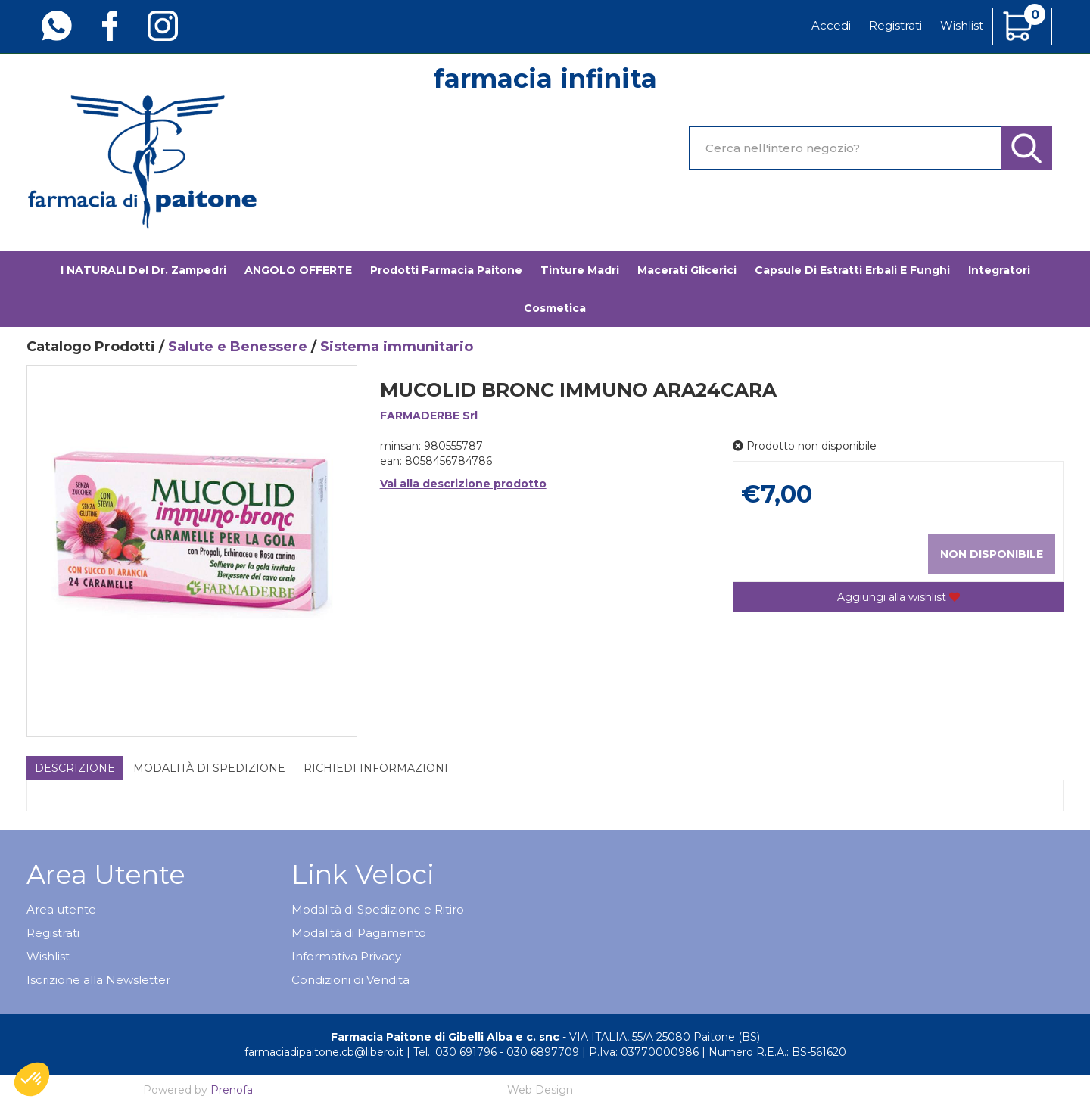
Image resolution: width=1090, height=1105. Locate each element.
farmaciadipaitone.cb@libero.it (323, 1052)
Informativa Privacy (346, 956)
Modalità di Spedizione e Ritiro (377, 909)
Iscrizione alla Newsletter (98, 980)
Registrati (895, 25)
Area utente (61, 909)
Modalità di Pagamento (358, 933)
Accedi (831, 25)
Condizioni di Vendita (350, 980)
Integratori (999, 270)
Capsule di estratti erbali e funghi (852, 270)
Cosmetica (555, 308)
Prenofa (231, 1090)
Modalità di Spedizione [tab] (209, 768)
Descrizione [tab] (75, 768)
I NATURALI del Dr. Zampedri (143, 270)
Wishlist (961, 25)
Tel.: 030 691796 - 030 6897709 (496, 1052)
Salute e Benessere (237, 346)
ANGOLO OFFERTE (298, 270)
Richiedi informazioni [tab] (376, 768)
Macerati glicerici (687, 270)
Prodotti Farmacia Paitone (446, 270)
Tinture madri (579, 270)
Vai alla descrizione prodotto (463, 483)
